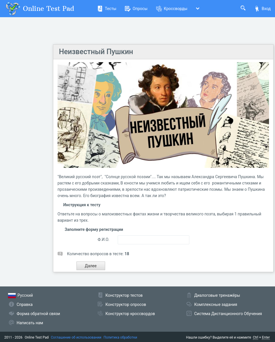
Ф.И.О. (103, 239)
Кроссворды (171, 8)
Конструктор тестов (124, 295)
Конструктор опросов (125, 304)
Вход (262, 8)
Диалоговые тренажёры (217, 295)
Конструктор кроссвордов (130, 313)
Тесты (106, 8)
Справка (25, 304)
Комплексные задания (215, 304)
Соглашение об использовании (76, 337)
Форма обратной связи (38, 313)
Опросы (136, 8)
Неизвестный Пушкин (96, 52)
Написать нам (30, 323)
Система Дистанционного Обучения (228, 313)
